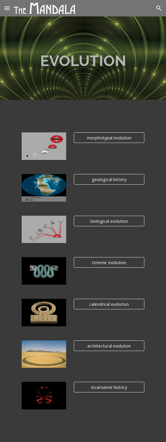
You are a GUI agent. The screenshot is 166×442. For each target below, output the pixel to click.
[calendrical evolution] (109, 304)
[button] (7, 8)
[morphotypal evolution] (109, 138)
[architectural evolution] (109, 345)
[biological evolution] (109, 221)
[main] (83, 58)
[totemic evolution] (109, 262)
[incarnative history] (109, 387)
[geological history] (109, 179)
